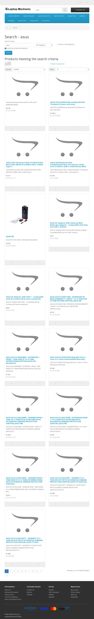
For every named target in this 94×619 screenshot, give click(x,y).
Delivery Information (11, 592)
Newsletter (74, 597)
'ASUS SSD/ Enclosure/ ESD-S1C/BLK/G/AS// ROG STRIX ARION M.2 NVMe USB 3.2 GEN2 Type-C (24, 164)
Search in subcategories (65, 44)
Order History (75, 592)
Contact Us (30, 590)
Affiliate (51, 595)
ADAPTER (10, 236)
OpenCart (16, 614)
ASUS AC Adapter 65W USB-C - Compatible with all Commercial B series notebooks (24, 298)
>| (7, 575)
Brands (51, 590)
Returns (29, 592)
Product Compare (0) (57, 64)
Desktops (11, 21)
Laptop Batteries (14, 16)
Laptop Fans (72, 16)
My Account (74, 590)
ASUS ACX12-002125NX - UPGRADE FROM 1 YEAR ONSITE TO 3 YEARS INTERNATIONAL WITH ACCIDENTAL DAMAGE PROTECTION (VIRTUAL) (24, 481)
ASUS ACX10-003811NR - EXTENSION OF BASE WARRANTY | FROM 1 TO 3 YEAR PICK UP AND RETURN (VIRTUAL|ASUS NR (68, 299)
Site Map (29, 595)
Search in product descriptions (16, 48)
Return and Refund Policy (13, 599)
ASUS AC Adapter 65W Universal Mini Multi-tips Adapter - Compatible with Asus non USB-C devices (69, 225)
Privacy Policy (9, 595)
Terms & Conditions (11, 597)
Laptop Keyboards (44, 16)
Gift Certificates (54, 592)
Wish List (74, 595)
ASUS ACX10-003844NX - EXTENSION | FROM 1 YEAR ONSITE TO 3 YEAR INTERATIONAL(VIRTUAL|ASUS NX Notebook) (22, 360)
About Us (8, 590)
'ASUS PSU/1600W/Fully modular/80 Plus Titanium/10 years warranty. (67, 103)
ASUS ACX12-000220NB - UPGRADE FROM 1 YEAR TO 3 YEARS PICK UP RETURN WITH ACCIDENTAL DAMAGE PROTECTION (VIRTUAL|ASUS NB (24, 420)
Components (33, 21)
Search (15, 28)
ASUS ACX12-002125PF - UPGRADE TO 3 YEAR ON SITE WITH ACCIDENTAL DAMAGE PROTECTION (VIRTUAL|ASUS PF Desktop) (68, 480)
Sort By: (8, 69)
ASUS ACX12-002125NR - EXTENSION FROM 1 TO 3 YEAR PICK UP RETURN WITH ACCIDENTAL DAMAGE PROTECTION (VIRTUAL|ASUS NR (69, 420)
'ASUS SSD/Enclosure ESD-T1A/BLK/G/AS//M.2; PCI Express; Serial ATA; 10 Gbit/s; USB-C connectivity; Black (68, 164)
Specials (51, 597)
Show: (52, 69)
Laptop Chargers (28, 16)
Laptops (82, 16)
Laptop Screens (59, 16)
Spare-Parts (22, 21)
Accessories (46, 21)
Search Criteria (9, 41)
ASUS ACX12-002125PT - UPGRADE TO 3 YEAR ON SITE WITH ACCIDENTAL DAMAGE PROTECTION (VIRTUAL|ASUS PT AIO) (24, 540)
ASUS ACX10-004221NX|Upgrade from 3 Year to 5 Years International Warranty (68, 358)
